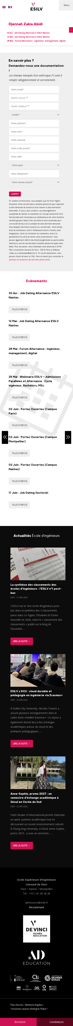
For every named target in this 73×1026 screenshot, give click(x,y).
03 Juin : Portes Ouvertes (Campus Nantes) (33, 467)
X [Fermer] (71, 29)
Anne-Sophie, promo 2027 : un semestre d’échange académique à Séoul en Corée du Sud (34, 798)
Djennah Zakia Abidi (26, 24)
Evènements (36, 281)
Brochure (20, 1022)
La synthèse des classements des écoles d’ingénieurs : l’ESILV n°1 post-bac (35, 589)
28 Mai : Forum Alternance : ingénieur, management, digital (34, 351)
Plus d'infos (19, 309)
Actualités (37, 536)
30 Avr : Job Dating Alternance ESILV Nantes (34, 295)
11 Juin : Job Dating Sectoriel (28, 492)
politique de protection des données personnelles (29, 259)
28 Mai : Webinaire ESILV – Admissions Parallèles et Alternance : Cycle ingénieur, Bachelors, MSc (35, 381)
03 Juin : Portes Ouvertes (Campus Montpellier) (33, 439)
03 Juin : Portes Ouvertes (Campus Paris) (33, 411)
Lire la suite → (21, 641)
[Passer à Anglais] (4, 7)
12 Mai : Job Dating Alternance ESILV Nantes (34, 323)
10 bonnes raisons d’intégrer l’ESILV (28, 1008)
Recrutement (36, 907)
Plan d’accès (16, 1004)
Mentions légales (33, 1004)
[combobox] (34, 98)
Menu (66, 5)
